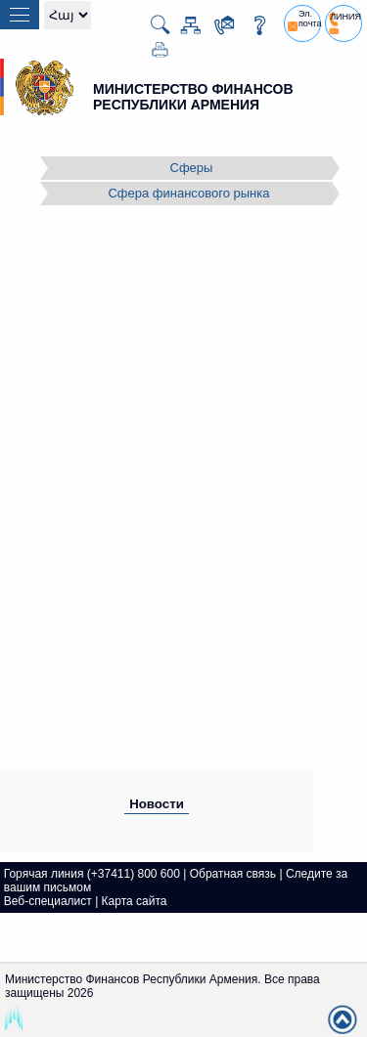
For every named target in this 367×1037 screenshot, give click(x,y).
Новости (156, 804)
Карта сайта (134, 901)
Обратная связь (233, 874)
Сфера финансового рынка (188, 193)
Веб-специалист (48, 901)
